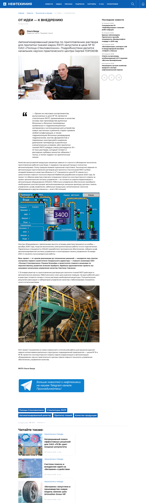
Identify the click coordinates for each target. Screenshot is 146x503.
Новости (49, 4)
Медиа (59, 4)
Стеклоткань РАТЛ (58, 410)
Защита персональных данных (48, 491)
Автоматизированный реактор (36, 415)
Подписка (80, 4)
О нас (101, 4)
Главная (21, 13)
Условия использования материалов (31, 491)
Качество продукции (30, 420)
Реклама (69, 4)
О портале (20, 491)
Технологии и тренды (44, 13)
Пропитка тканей (66, 415)
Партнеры (92, 4)
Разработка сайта (113, 500)
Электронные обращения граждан (63, 491)
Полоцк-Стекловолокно (32, 410)
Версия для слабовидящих (98, 491)
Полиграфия (112, 4)
